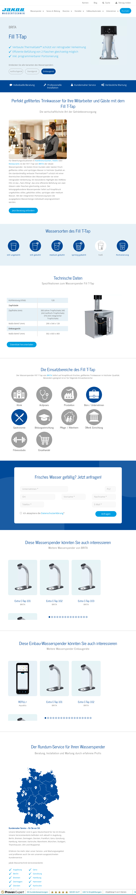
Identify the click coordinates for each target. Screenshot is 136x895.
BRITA (102, 124)
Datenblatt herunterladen (21, 305)
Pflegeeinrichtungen (48, 832)
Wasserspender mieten (18, 827)
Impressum (93, 879)
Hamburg (98, 749)
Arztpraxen (44, 827)
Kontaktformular (15, 832)
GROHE (72, 819)
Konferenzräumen (104, 121)
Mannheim (98, 761)
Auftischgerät (16, 71)
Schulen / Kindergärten (49, 819)
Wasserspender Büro (17, 814)
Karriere (85, 2)
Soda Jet (72, 827)
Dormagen (79, 753)
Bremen (77, 749)
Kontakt (122, 879)
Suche (106, 2)
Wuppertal (117, 757)
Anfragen (105, 444)
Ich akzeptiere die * (44, 443)
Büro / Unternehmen (48, 810)
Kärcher (72, 832)
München (117, 741)
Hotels (117, 121)
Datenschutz (108, 879)
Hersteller (12, 810)
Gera (96, 741)
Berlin (77, 745)
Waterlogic (74, 823)
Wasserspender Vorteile (18, 819)
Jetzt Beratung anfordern (84, 171)
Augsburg (78, 741)
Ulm (114, 753)
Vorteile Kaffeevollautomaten (113, 821)
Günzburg (98, 745)
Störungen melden (22, 862)
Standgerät (31, 71)
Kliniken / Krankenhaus (49, 814)
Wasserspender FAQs (17, 823)
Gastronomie (44, 823)
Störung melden (123, 2)
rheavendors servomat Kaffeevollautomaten (110, 815)
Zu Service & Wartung (83, 768)
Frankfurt (78, 761)
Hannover (98, 753)
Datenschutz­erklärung (52, 443)
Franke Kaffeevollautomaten (112, 810)
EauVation (73, 810)
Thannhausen (119, 749)
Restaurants (75, 124)
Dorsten (77, 757)
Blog (95, 2)
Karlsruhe (98, 757)
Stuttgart (117, 745)
